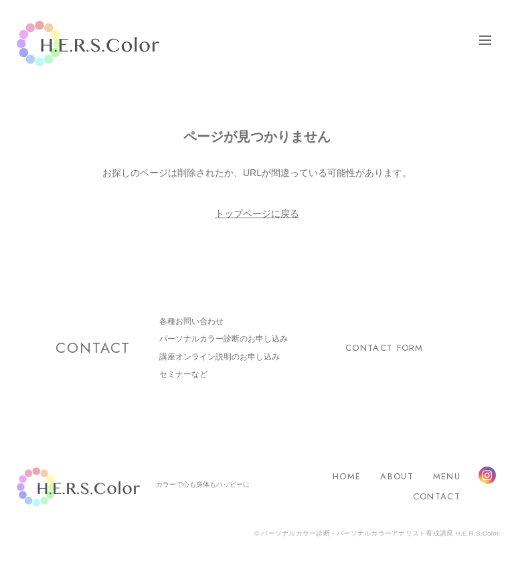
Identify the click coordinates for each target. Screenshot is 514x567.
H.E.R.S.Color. (88, 44)
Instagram (487, 475)
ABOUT (397, 476)
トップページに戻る (257, 213)
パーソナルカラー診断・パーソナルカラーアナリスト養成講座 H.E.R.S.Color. (380, 533)
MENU (446, 476)
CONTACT (436, 496)
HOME (347, 476)
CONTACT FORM (384, 347)
